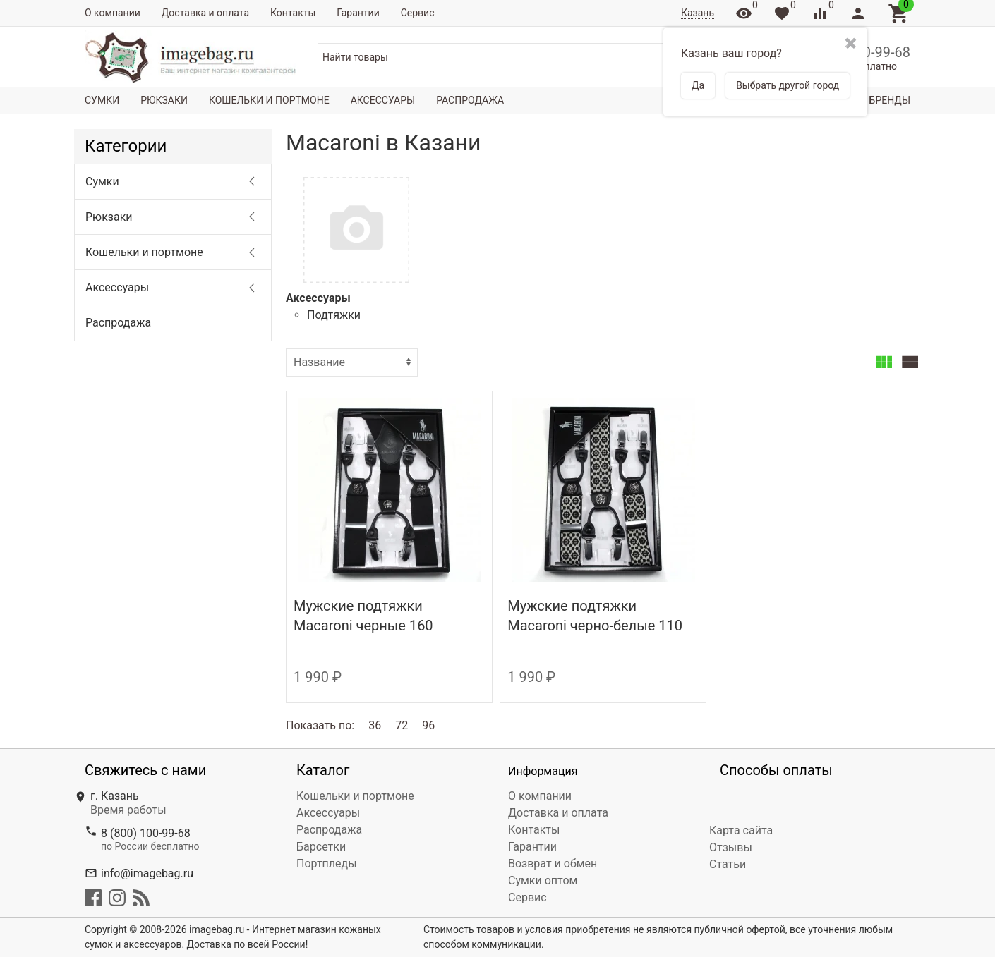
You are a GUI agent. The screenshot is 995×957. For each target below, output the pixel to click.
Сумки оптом (542, 880)
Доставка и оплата (205, 12)
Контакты (292, 12)
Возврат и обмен (552, 863)
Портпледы (326, 863)
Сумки (102, 100)
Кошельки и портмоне (269, 100)
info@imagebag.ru (147, 873)
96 (428, 725)
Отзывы (730, 847)
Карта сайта (741, 830)
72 (401, 725)
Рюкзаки (164, 100)
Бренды (889, 100)
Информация (542, 771)
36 (374, 725)
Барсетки (321, 846)
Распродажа (470, 100)
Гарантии (358, 12)
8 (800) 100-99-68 (146, 833)
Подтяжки (334, 315)
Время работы (128, 810)
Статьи (727, 864)
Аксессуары (383, 100)
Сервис (418, 12)
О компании (112, 12)
